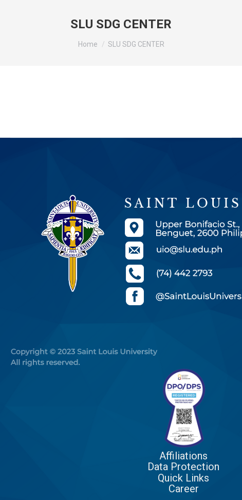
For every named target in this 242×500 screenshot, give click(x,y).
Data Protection (183, 466)
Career (184, 489)
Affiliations (183, 456)
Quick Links (183, 478)
